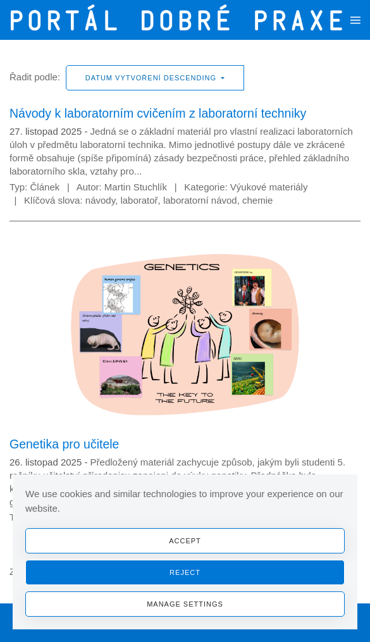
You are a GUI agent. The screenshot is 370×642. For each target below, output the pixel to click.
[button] (355, 20)
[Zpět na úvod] (179, 20)
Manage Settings (185, 604)
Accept (185, 541)
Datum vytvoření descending (152, 78)
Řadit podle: (34, 76)
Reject (185, 572)
